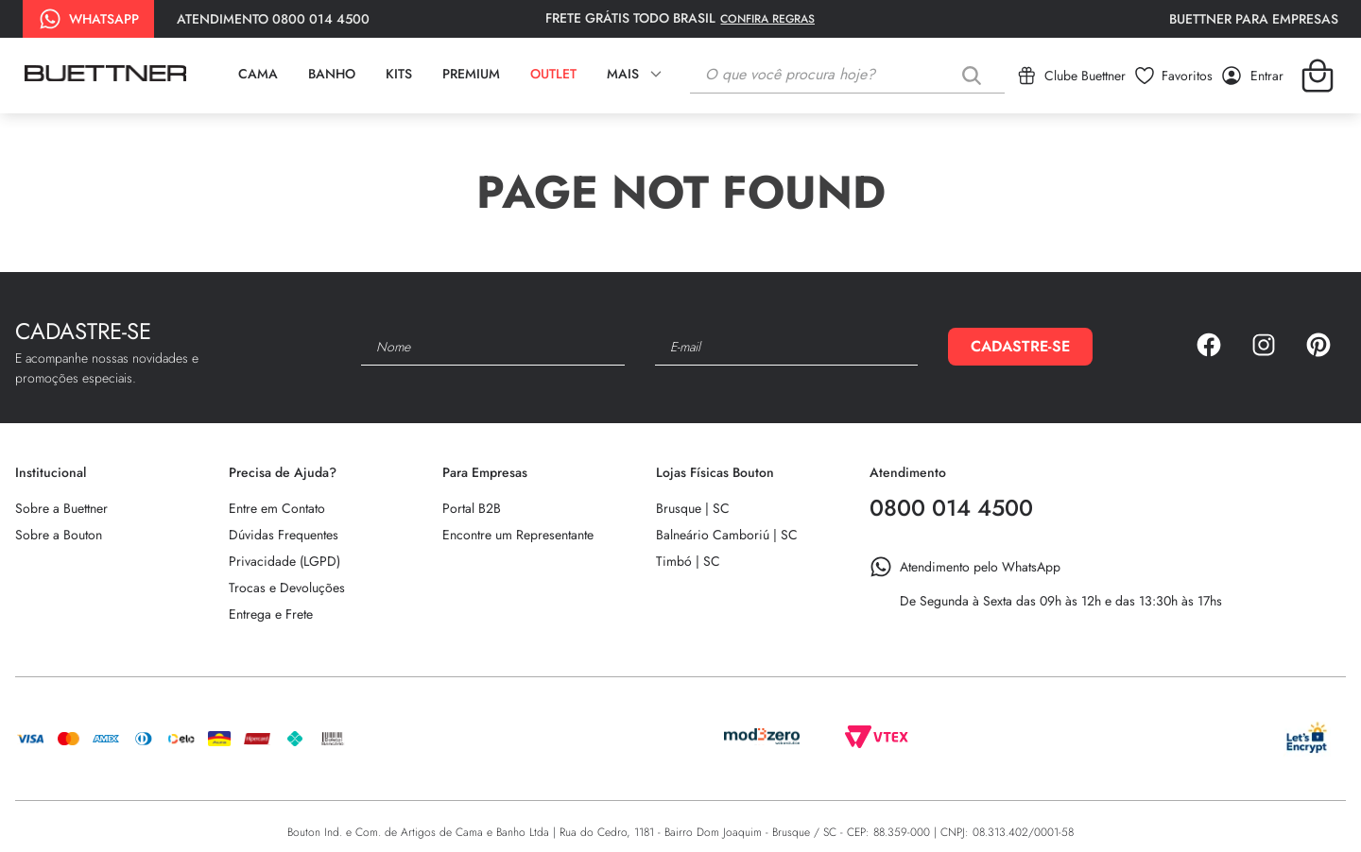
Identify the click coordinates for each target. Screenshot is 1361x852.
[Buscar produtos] (975, 75)
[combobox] (847, 76)
